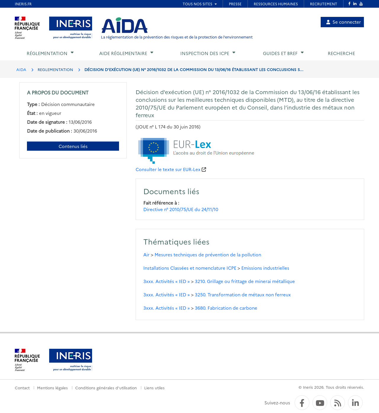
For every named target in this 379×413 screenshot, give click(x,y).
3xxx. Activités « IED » (166, 281)
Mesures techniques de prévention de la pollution (208, 254)
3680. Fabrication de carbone (226, 308)
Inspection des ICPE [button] (204, 53)
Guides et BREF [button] (280, 53)
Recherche (341, 53)
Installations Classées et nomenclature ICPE (189, 268)
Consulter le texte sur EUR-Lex (168, 169)
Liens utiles (154, 387)
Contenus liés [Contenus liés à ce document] (73, 146)
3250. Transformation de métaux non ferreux (243, 294)
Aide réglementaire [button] (123, 53)
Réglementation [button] (47, 53)
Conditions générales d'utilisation (106, 387)
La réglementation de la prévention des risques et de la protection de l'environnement (177, 36)
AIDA (21, 69)
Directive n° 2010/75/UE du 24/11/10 (180, 209)
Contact (22, 387)
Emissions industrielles (265, 268)
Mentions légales (52, 387)
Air (146, 254)
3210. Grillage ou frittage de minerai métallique (245, 281)
